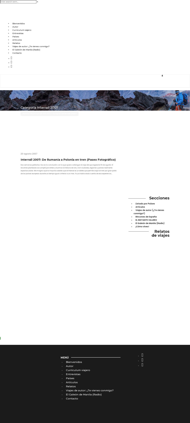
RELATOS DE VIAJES (40, 113)
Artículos (17, 40)
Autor (15, 27)
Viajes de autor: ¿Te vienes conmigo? (30, 46)
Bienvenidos (18, 23)
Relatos (16, 43)
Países (15, 36)
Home (26, 113)
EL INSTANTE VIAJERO (146, 220)
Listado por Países (145, 203)
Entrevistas (18, 33)
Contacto (17, 53)
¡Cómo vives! (142, 226)
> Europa (55, 113)
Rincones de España (146, 216)
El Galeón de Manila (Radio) (26, 49)
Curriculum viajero (21, 30)
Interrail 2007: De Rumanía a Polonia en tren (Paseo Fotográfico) (68, 159)
